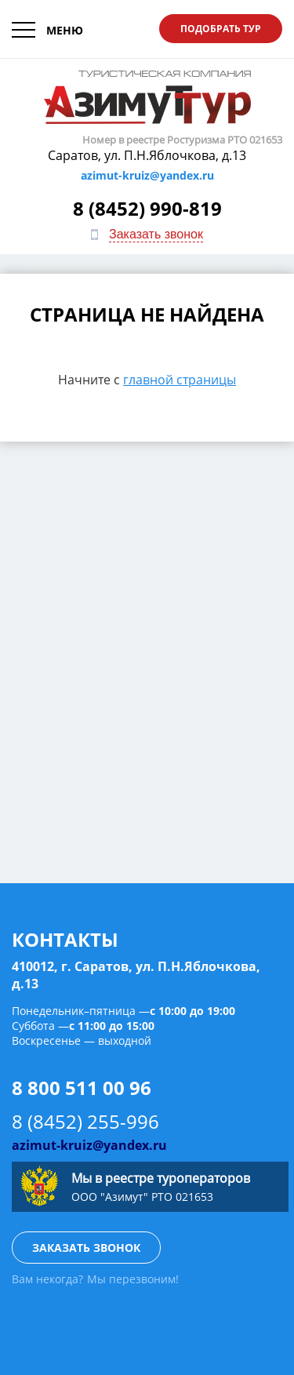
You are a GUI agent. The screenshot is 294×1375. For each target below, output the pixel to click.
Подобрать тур (220, 28)
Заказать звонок (156, 234)
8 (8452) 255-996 (85, 1121)
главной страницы (179, 379)
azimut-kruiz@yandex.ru (147, 175)
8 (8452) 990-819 (147, 208)
